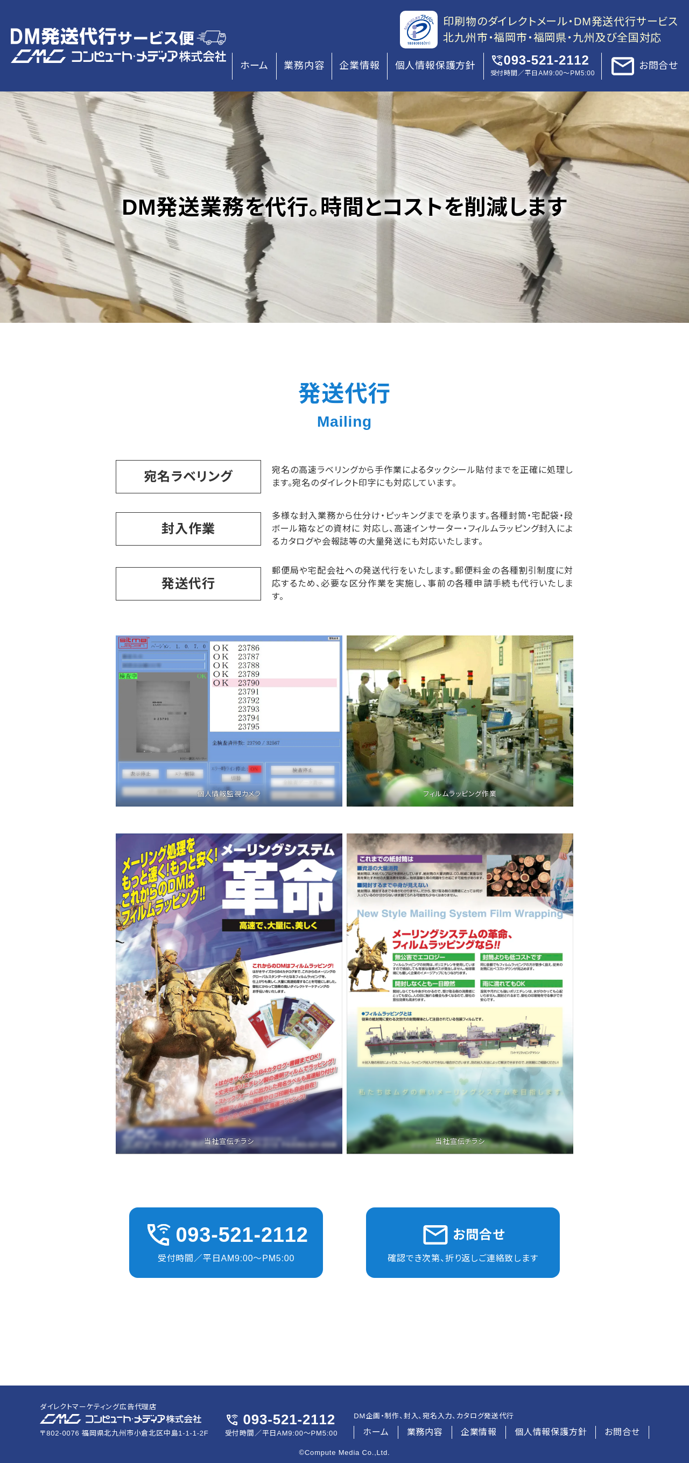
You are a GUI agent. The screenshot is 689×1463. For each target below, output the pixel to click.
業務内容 (304, 65)
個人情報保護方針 (435, 65)
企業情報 (359, 65)
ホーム (254, 65)
